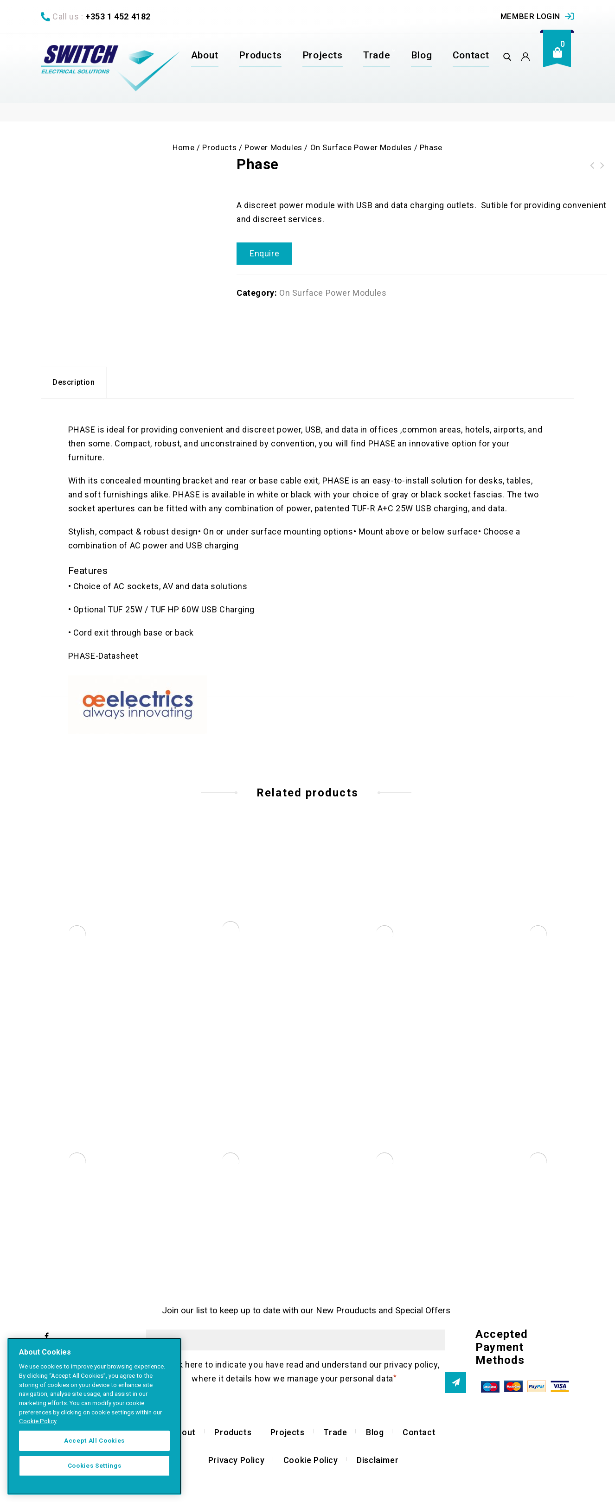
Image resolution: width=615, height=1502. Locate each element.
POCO (592, 165)
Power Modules (273, 147)
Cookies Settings (95, 1465)
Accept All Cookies (94, 1440)
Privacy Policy (236, 1462)
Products (260, 55)
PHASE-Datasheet (103, 658)
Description (73, 385)
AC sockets (136, 588)
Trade (376, 55)
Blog (421, 55)
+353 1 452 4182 (118, 16)
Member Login (530, 16)
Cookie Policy (310, 1462)
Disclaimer (377, 1462)
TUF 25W (125, 612)
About (204, 55)
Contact (471, 55)
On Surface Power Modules (361, 147)
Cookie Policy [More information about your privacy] (38, 1421)
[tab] (74, 385)
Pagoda (602, 165)
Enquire (264, 253)
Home (183, 147)
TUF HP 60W (174, 612)
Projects (322, 55)
